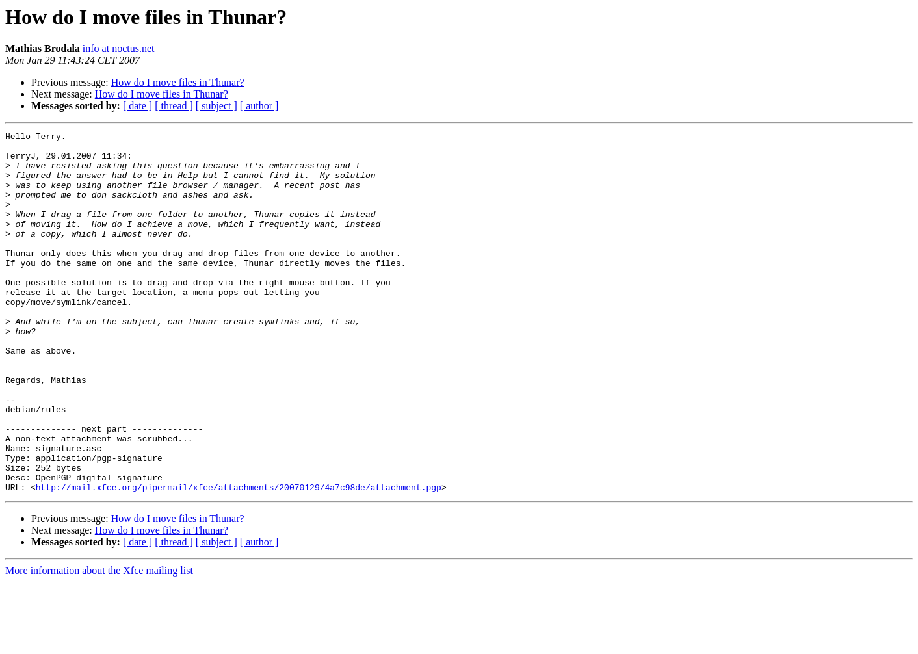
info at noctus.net (119, 48)
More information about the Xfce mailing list (99, 642)
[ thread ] (174, 105)
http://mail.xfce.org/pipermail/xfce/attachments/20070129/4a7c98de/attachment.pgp (238, 559)
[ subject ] (216, 105)
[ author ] (259, 105)
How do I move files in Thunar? (177, 82)
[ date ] (137, 105)
